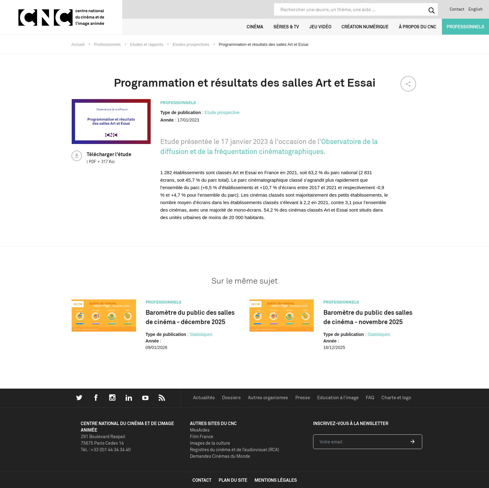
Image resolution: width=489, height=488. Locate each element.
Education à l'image (338, 397)
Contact (457, 9)
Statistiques (201, 334)
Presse (302, 397)
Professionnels (465, 26)
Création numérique (365, 26)
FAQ (370, 397)
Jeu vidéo (320, 26)
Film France (201, 436)
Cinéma (255, 26)
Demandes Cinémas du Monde (220, 456)
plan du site (233, 480)
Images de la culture (210, 443)
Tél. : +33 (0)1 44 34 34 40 (106, 449)
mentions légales (275, 480)
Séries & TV (286, 26)
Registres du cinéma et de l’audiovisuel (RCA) (234, 449)
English (475, 9)
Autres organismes (268, 397)
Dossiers (231, 397)
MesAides (200, 430)
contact (201, 480)
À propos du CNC (417, 26)
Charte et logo (396, 397)
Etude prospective (222, 112)
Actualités (204, 397)
